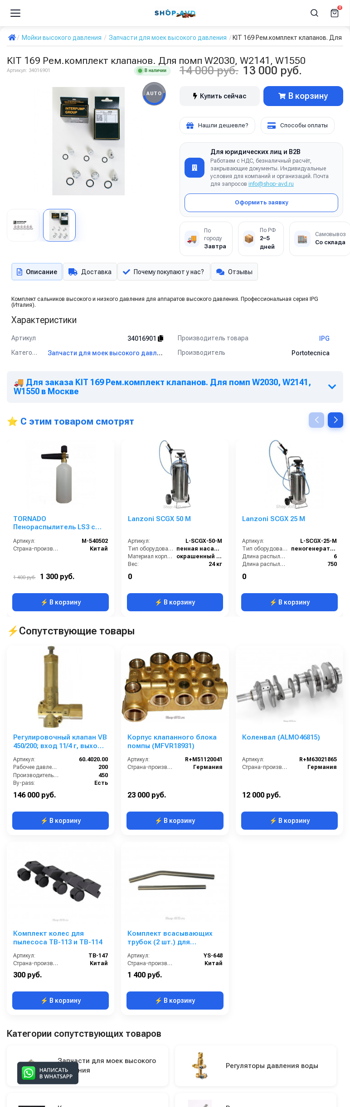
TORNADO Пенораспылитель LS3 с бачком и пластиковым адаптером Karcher (54, 525)
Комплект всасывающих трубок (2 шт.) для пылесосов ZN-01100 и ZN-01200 (172, 939)
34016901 (145, 340)
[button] (335, 421)
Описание (36, 272)
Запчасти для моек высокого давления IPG (115, 354)
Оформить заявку (261, 202)
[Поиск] (315, 13)
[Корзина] (335, 13)
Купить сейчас (219, 96)
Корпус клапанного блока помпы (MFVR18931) (172, 743)
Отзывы (239, 272)
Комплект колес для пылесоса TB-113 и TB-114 (57, 939)
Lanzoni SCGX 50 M (159, 521)
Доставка (90, 272)
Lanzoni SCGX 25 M (273, 521)
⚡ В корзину (60, 604)
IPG (324, 340)
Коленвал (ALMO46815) (281, 739)
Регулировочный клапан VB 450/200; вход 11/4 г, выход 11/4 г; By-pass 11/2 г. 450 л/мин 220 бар (60, 743)
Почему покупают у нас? (166, 272)
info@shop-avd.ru (271, 184)
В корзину (303, 96)
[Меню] (15, 13)
